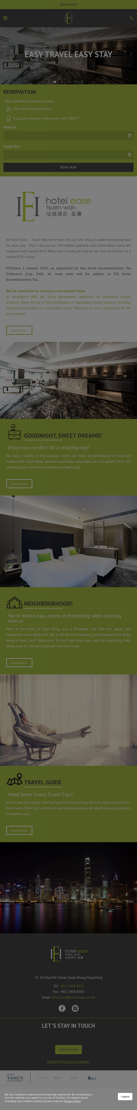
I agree (125, 1096)
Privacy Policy (72, 1101)
